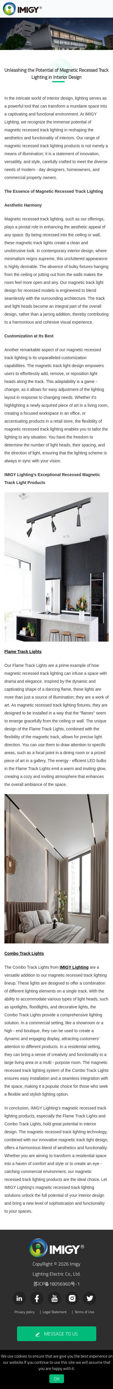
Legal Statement (55, 1312)
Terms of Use (84, 1312)
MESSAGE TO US (57, 1333)
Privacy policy (24, 1312)
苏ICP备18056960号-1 (56, 1283)
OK (57, 1378)
